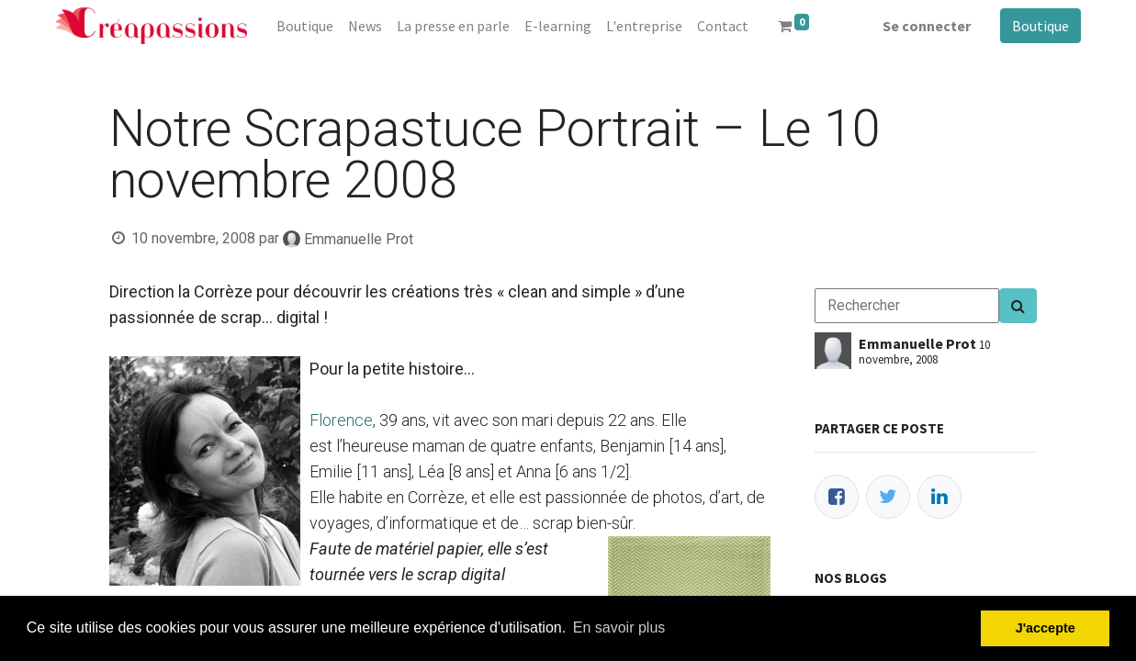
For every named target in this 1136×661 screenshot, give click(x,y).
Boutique (1040, 26)
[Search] (1018, 305)
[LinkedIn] (939, 497)
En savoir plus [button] (619, 627)
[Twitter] (888, 497)
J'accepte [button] (1045, 628)
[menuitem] (305, 25)
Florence (341, 420)
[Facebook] (837, 497)
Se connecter (927, 26)
